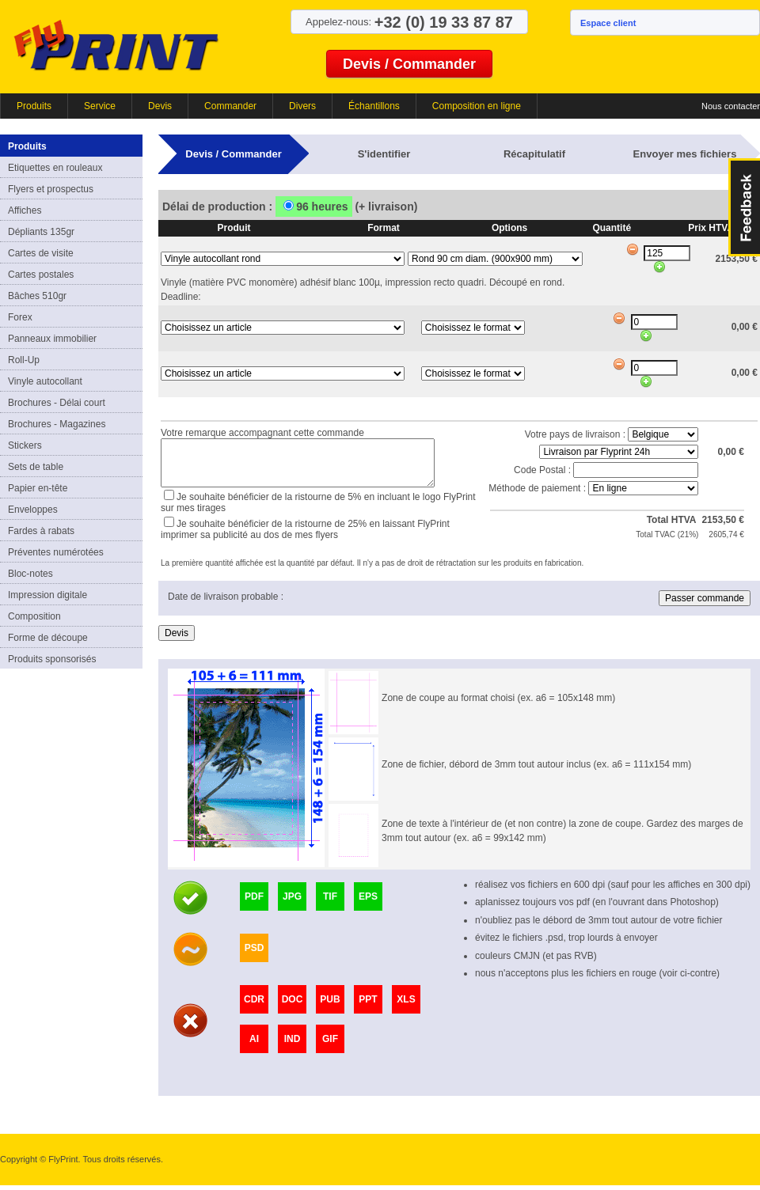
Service (100, 106)
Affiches (24, 210)
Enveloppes (33, 509)
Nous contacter (730, 106)
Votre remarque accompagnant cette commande (262, 430)
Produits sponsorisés (52, 659)
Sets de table (35, 466)
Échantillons (374, 106)
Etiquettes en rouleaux (55, 167)
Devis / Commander (409, 64)
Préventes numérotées (56, 552)
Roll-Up (24, 360)
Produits (34, 106)
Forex (20, 317)
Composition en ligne (476, 106)
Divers (302, 106)
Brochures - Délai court (56, 402)
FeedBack (744, 207)
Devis (160, 106)
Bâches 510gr (37, 295)
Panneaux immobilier (52, 338)
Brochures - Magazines (56, 424)
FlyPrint (116, 44)
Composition (34, 616)
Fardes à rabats (41, 530)
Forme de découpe (48, 637)
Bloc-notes (30, 573)
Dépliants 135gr (41, 231)
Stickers (25, 445)
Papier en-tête (37, 488)
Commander (230, 106)
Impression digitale (47, 595)
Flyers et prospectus (50, 189)
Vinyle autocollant (45, 381)
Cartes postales (41, 274)
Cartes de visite (41, 253)
